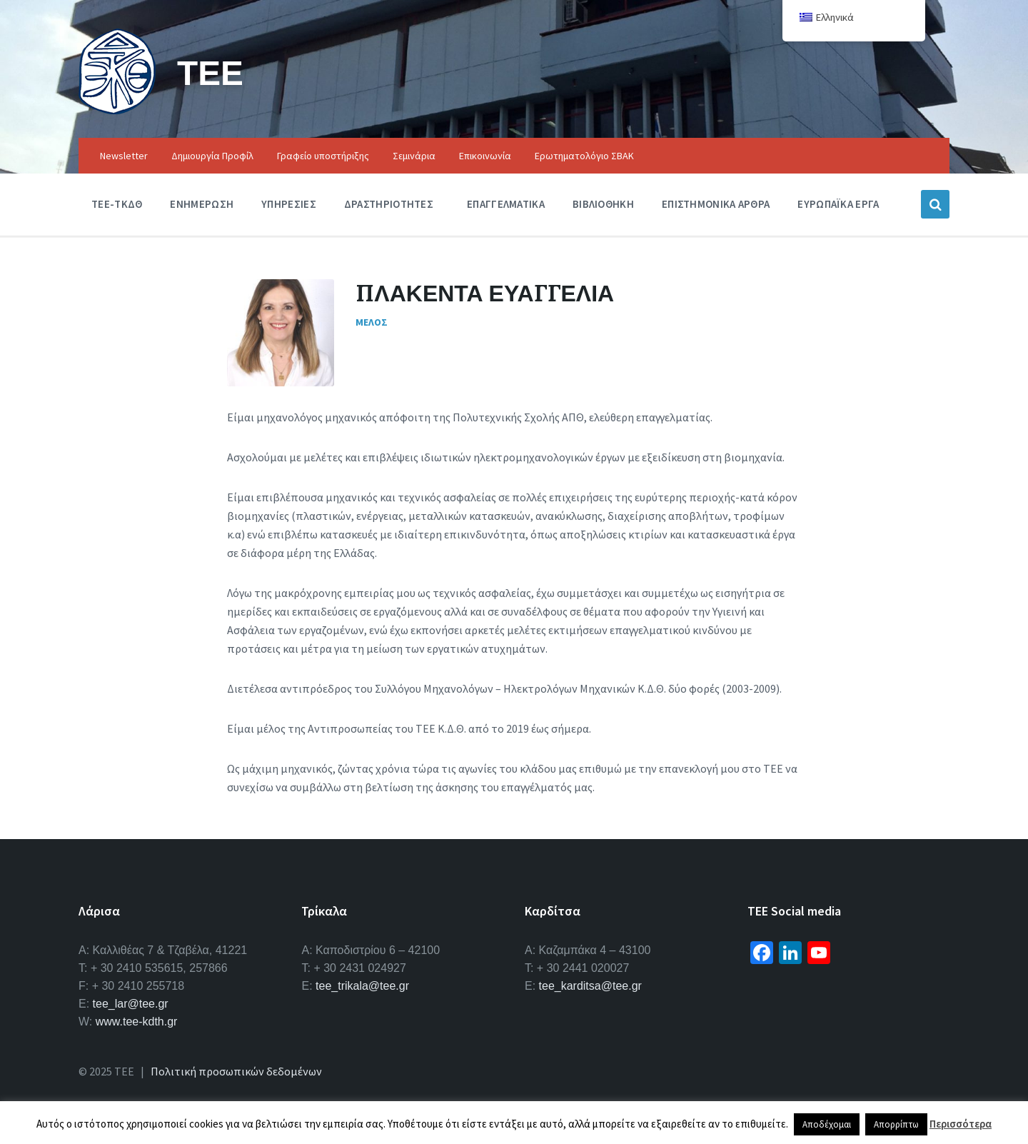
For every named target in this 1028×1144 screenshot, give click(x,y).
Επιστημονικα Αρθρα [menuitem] (716, 204)
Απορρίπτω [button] (896, 1124)
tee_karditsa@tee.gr (590, 986)
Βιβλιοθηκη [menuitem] (603, 204)
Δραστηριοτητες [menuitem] (388, 204)
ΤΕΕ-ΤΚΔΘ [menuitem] (116, 204)
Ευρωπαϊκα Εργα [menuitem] (838, 204)
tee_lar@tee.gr (130, 1004)
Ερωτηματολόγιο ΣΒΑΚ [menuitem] (584, 155)
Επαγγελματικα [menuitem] (506, 204)
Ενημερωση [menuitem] (201, 204)
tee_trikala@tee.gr (362, 986)
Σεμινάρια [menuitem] (414, 155)
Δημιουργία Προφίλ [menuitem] (212, 155)
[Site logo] (117, 110)
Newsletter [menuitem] (124, 155)
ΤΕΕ (210, 72)
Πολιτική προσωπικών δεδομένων (236, 1071)
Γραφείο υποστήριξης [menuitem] (323, 155)
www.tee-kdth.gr (137, 1021)
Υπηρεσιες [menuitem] (288, 204)
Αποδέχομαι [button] (826, 1124)
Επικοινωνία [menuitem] (485, 155)
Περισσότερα (960, 1123)
